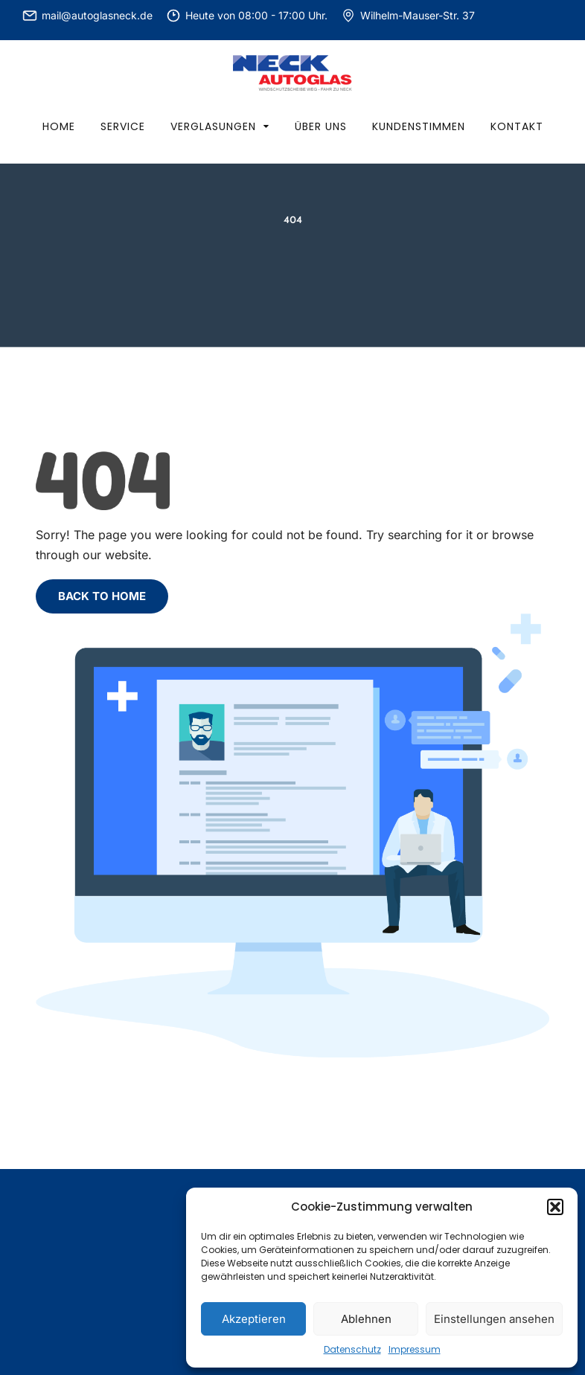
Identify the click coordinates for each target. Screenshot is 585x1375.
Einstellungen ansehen (494, 1319)
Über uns (321, 126)
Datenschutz (352, 1349)
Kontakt (516, 126)
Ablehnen (366, 1319)
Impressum (415, 1349)
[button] (555, 1206)
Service (122, 126)
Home (58, 126)
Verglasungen (213, 126)
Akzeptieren (254, 1319)
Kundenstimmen (418, 126)
